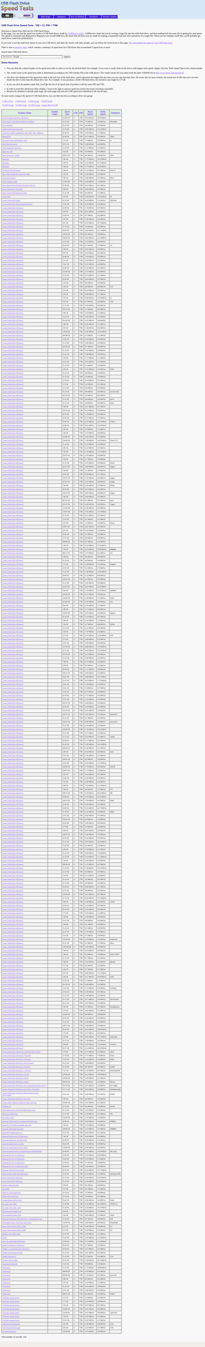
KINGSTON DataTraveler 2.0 (12, 1133)
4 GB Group (33, 101)
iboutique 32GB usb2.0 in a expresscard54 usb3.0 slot (19, 1121)
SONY (4, 1238)
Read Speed (90, 112)
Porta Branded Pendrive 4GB (11, 1211)
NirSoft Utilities (110, 17)
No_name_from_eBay (9, 1204)
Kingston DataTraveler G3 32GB (13, 1144)
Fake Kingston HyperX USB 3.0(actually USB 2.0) (18, 185)
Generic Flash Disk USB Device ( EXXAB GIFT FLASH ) (21, 1052)
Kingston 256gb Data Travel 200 (12, 1129)
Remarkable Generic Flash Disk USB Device (16, 1223)
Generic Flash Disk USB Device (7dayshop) (16, 1056)
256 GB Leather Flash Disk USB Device (15, 118)
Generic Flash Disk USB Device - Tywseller (16, 1071)
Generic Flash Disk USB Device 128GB (15, 1078)
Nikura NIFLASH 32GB (10, 1196)
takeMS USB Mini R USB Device (13, 1245)
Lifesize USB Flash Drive (10, 1185)
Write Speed (103, 112)
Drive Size (67, 112)
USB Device (6, 1268)
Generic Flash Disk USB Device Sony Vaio (16, 1099)
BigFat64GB (6, 137)
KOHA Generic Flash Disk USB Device (15, 1174)
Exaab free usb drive (9, 178)
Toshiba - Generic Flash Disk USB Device (16, 1249)
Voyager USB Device (9, 1331)
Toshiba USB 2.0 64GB (10, 1260)
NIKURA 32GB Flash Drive (11, 1193)
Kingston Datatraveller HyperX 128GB (15, 1148)
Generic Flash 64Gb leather (11, 200)
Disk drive (5, 159)
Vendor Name (54, 112)
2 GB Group (20, 101)
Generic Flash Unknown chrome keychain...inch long (19, 1103)
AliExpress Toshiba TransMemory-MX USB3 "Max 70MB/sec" (23, 133)
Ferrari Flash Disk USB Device (12, 189)
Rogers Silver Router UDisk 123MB (14, 1226)
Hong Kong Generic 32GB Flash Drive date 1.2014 (18, 1110)
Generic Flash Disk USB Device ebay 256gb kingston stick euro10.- (24, 1086)
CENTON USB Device (9, 144)
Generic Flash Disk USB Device (12, 208)
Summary (61, 17)
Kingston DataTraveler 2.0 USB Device (15, 1136)
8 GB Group (46, 101)
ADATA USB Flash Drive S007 (12, 129)
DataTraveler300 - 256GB (10, 155)
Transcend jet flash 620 (9, 1264)
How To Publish (77, 17)
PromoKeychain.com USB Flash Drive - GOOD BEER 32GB (22, 1219)
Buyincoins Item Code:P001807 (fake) (14, 140)
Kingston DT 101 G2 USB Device (13, 1155)
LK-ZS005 (5, 1189)
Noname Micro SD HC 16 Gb (12, 1200)
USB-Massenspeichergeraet (11, 1324)
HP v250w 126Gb (8, 1118)
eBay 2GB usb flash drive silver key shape (16, 174)
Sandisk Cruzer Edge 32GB (11, 1234)
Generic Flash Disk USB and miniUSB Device (17, 204)
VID (75, 113)
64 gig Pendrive (7, 125)
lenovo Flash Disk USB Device (12, 1178)
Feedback (93, 17)
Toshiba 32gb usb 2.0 (9, 1256)
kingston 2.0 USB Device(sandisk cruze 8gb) (16, 1125)
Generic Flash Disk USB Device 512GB (15, 1082)
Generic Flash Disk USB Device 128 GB (15, 1074)
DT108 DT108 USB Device (11, 170)
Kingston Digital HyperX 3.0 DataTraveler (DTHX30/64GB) (22, 1151)
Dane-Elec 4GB (7, 152)
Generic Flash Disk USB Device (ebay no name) (18, 1063)
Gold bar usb (6, 1106)
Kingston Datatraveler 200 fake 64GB (14, 1140)
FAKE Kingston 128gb (9, 182)
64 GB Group (34, 105)
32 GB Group (21, 105)
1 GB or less (7, 101)
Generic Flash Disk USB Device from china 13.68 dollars (20, 1089)
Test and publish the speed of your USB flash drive (150, 43)
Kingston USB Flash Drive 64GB (13, 1170)
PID (81, 113)
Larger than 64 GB (49, 105)
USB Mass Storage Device (11, 1298)
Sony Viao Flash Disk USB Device (13, 1241)
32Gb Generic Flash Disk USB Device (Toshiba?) (18, 122)
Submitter (115, 113)
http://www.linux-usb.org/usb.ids (170, 73)
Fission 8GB (6, 197)
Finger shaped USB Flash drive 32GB (14, 193)
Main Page (45, 17)
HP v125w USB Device (10, 1114)
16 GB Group (8, 105)
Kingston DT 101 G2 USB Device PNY (15, 1166)
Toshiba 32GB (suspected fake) (12, 1253)
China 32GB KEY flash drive (11, 148)
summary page (20, 47)
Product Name (24, 113)
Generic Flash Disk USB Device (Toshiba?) (16, 1067)
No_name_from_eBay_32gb (11, 1208)
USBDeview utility (76, 33)
